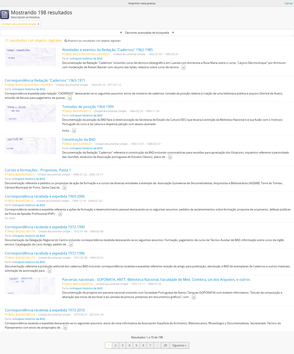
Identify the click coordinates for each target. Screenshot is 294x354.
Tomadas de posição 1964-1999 (88, 106)
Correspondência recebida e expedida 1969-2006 (45, 196)
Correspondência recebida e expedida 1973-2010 (45, 310)
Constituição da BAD (79, 139)
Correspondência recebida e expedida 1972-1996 (45, 253)
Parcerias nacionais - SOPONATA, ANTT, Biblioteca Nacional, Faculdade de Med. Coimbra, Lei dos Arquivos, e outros (156, 279)
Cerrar (289, 3)
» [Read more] (183, 67)
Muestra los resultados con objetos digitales (93, 41)
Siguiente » (179, 345)
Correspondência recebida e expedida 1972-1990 (45, 227)
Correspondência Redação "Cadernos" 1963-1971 (45, 80)
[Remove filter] (38, 24)
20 (165, 345)
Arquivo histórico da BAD (87, 58)
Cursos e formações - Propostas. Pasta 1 (38, 170)
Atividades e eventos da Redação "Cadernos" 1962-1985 (107, 49)
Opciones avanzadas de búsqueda (147, 33)
